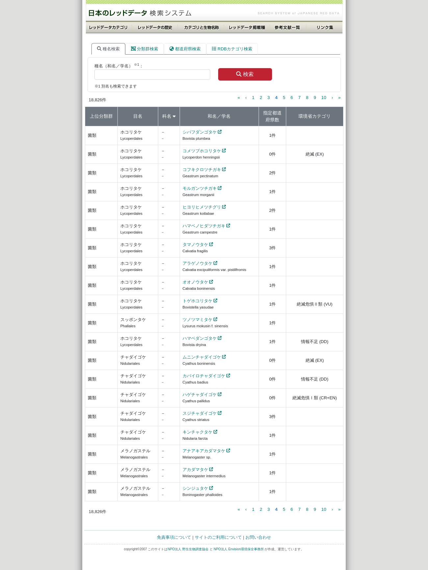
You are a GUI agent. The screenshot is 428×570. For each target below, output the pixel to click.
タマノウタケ (195, 244)
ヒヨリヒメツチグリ (202, 207)
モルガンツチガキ (200, 188)
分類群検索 (145, 48)
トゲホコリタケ (198, 300)
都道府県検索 (185, 48)
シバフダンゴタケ (200, 132)
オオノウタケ (195, 282)
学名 (226, 116)
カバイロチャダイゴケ (204, 375)
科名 (166, 116)
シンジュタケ (195, 488)
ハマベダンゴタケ (200, 338)
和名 (212, 116)
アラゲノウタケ (198, 263)
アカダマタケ (195, 469)
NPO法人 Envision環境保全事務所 (239, 549)
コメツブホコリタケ (202, 150)
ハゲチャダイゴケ (200, 394)
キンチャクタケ (198, 432)
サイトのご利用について (218, 537)
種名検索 (108, 48)
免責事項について (174, 537)
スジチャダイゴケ (200, 413)
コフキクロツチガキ (202, 169)
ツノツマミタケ (198, 319)
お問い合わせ (258, 537)
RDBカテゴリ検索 (232, 48)
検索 (244, 74)
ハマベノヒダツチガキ (204, 225)
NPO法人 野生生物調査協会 (187, 549)
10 (323, 97)
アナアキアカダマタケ (204, 450)
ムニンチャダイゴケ (202, 357)
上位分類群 (101, 116)
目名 (137, 116)
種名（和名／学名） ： (118, 65)
